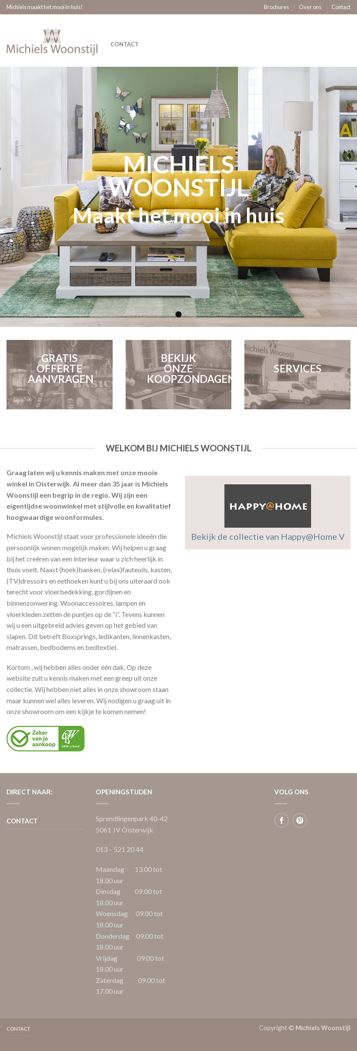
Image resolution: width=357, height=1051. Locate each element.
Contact (341, 6)
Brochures (276, 6)
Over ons (310, 6)
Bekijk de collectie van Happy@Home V (268, 536)
